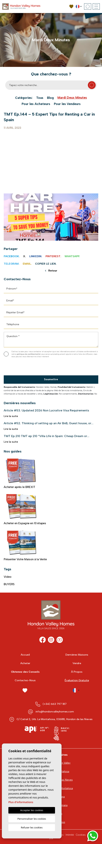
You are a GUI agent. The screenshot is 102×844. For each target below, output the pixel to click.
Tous (39, 97)
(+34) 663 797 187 (55, 704)
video (7, 576)
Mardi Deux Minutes (72, 97)
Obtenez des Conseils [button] (25, 671)
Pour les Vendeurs (67, 104)
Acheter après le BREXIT (21, 473)
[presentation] (23, 367)
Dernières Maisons (76, 654)
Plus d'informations (20, 802)
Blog (50, 97)
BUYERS (9, 584)
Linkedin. (35, 256)
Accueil (25, 654)
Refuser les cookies (32, 827)
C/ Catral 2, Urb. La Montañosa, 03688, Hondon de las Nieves (54, 719)
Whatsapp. (72, 256)
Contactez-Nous (25, 680)
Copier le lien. (46, 263)
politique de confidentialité (29, 354)
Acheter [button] (25, 663)
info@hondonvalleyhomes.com (54, 711)
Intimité (70, 834)
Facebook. (12, 256)
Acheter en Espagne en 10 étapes (25, 509)
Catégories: (23, 97)
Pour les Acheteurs (36, 104)
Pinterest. (53, 256)
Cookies (81, 834)
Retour (51, 270)
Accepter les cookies (31, 810)
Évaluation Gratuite (77, 680)
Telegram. (11, 263)
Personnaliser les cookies (31, 818)
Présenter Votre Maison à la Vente (25, 545)
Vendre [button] (77, 663)
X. (24, 256)
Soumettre (51, 379)
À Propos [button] (76, 671)
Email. (27, 263)
